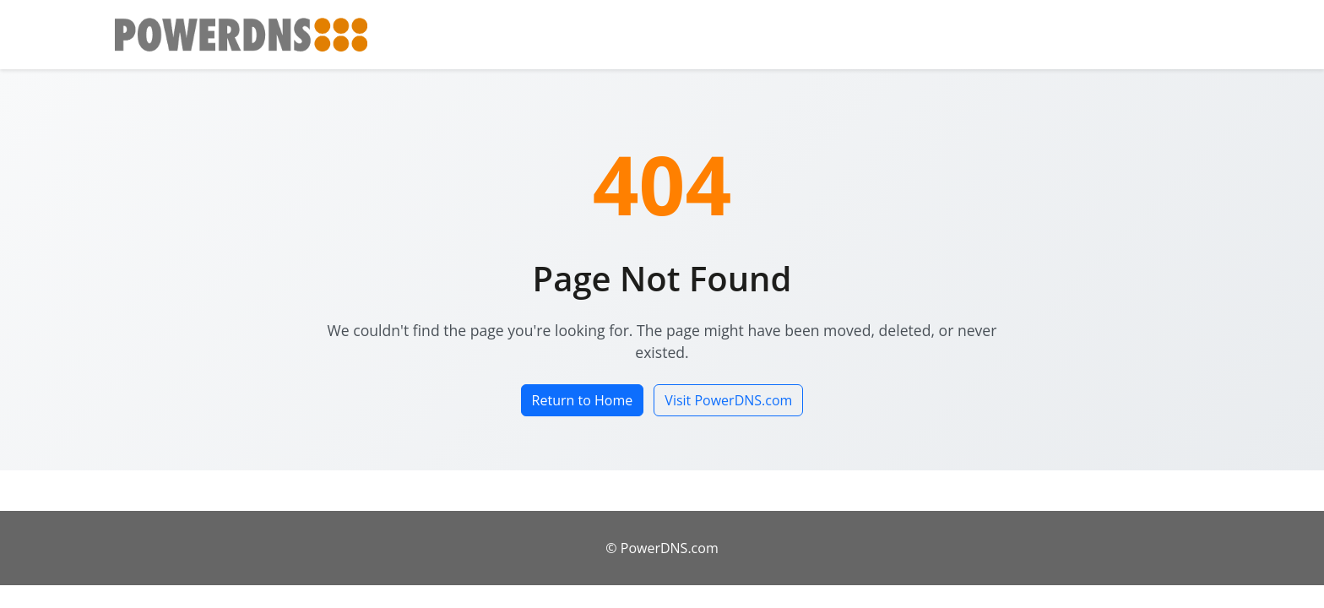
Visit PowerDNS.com (728, 400)
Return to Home (582, 400)
